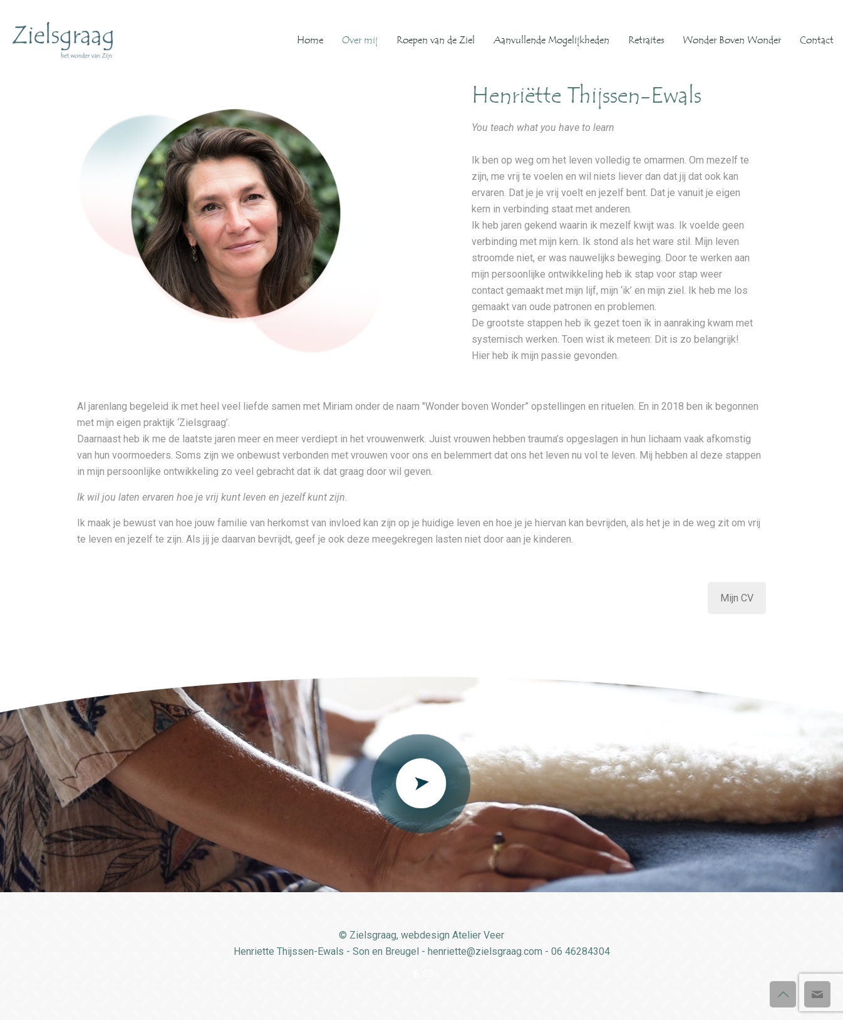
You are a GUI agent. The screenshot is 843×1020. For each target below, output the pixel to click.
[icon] (428, 974)
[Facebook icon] (415, 974)
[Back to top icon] (783, 994)
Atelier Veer (478, 935)
